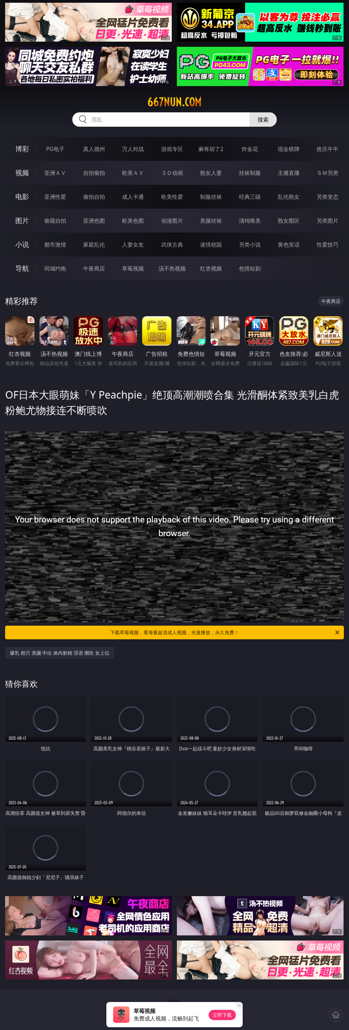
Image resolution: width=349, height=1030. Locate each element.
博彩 (22, 148)
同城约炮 (55, 268)
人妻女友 (133, 244)
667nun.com (174, 102)
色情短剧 (250, 268)
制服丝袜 (211, 196)
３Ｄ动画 (172, 173)
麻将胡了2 (210, 149)
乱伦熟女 (289, 196)
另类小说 (250, 244)
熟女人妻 (211, 173)
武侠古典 (172, 244)
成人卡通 (133, 196)
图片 (22, 220)
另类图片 (327, 220)
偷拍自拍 (94, 196)
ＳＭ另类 (327, 173)
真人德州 (94, 149)
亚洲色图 (94, 220)
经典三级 (250, 196)
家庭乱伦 (94, 244)
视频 (22, 172)
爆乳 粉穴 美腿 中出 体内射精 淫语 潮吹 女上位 (59, 653)
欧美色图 (133, 220)
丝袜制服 (250, 173)
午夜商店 (94, 268)
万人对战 (133, 149)
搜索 (263, 119)
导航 (22, 268)
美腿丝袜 (211, 220)
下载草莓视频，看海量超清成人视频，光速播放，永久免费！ (225, 632)
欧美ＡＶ (133, 173)
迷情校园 (211, 244)
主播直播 (289, 173)
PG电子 (55, 149)
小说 (22, 244)
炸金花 (250, 149)
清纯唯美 (250, 220)
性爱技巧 (327, 244)
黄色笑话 (289, 244)
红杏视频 (211, 268)
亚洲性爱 (55, 196)
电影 (22, 196)
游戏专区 (172, 149)
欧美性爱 (172, 196)
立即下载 (222, 1015)
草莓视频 (133, 268)
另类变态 (327, 196)
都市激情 (55, 244)
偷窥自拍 (55, 220)
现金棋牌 (289, 149)
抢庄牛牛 (327, 149)
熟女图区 (289, 220)
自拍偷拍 (94, 173)
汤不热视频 (172, 268)
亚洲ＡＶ (55, 173)
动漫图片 (172, 220)
